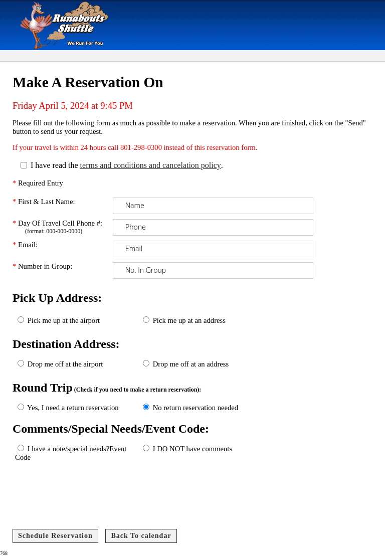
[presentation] (90, 499)
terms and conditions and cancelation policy (150, 165)
